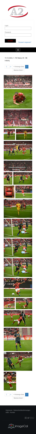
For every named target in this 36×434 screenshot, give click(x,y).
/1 (8, 67)
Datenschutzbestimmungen (22, 410)
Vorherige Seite (19, 67)
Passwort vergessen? (24, 42)
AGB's (7, 412)
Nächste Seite (18, 70)
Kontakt (12, 412)
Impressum (9, 410)
